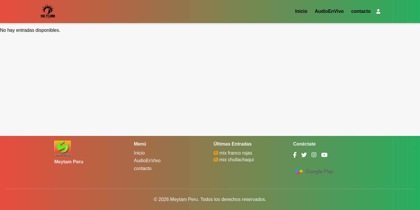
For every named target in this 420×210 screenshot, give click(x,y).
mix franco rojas (235, 152)
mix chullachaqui (236, 159)
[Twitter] (304, 155)
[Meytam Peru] (62, 149)
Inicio (301, 11)
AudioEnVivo (329, 11)
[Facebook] (295, 155)
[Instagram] (314, 155)
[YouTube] (324, 155)
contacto (361, 11)
